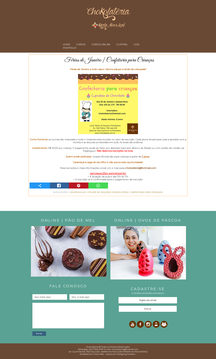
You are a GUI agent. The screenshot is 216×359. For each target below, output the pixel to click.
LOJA (136, 44)
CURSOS (81, 44)
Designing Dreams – (126, 354)
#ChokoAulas (78, 192)
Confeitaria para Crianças (146, 192)
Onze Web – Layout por (104, 354)
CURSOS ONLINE (101, 44)
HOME (66, 44)
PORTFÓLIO (69, 48)
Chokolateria (92, 347)
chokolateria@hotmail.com (140, 168)
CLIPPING (122, 44)
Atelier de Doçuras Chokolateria (108, 192)
